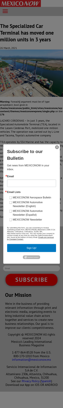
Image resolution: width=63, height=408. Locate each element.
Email (10, 176)
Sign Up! (31, 248)
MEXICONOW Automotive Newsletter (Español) (28, 213)
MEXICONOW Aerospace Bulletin (32, 197)
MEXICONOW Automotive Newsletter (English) (28, 204)
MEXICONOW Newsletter (27, 219)
